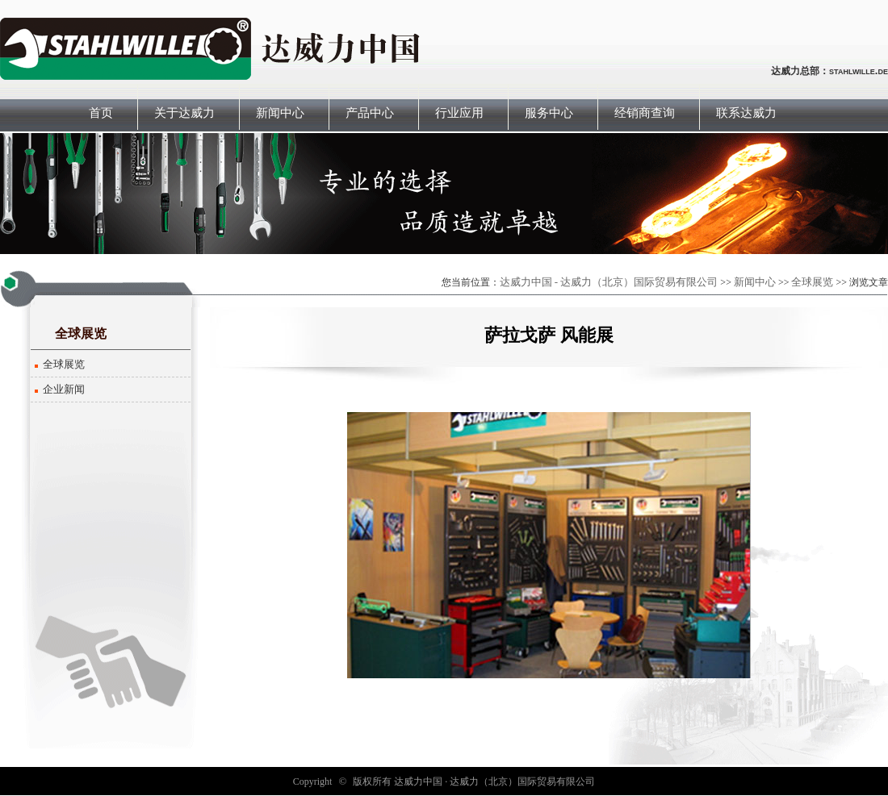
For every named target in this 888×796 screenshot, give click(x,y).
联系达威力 (746, 112)
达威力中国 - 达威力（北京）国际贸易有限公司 (609, 282)
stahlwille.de (858, 71)
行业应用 (459, 112)
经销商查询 (644, 112)
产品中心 (370, 112)
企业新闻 (64, 389)
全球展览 (812, 282)
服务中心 (549, 112)
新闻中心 (280, 112)
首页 (101, 112)
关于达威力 (184, 112)
